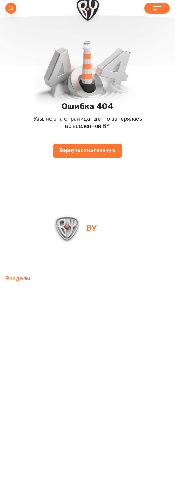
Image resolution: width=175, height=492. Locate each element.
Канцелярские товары (34, 375)
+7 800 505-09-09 (113, 258)
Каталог (157, 8)
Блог (11, 391)
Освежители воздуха (113, 309)
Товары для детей (29, 342)
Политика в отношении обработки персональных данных (88, 467)
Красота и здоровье (97, 375)
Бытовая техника (86, 358)
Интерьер (145, 293)
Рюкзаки (16, 358)
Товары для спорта (99, 293)
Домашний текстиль (81, 326)
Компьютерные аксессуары (41, 309)
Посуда (125, 326)
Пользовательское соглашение (87, 481)
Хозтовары (75, 342)
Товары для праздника (127, 342)
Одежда (46, 358)
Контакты (144, 375)
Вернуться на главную (87, 150)
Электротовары (26, 326)
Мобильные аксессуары (36, 293)
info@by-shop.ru (30, 258)
